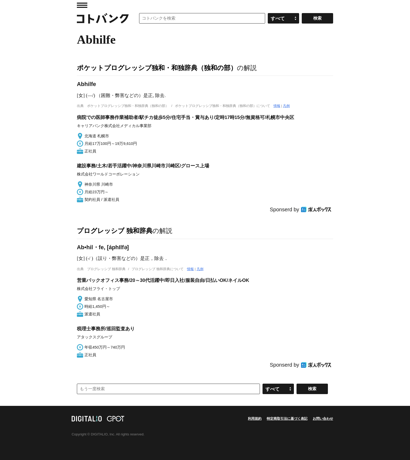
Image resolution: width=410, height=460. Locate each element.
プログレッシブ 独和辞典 (114, 230)
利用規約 (254, 419)
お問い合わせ (323, 419)
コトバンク (103, 18)
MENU (82, 5)
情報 (277, 106)
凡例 (286, 106)
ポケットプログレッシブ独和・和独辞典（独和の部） (157, 67)
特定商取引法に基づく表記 (287, 419)
